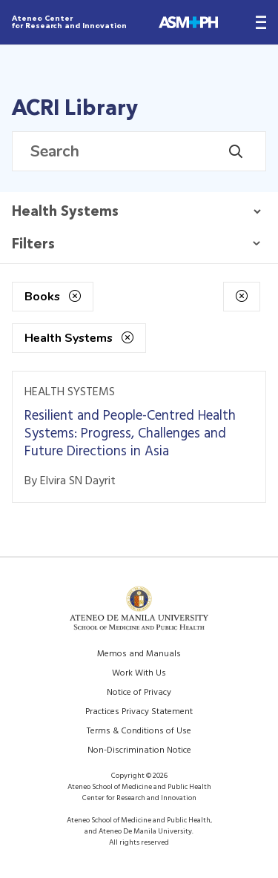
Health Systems (78, 338)
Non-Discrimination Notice (139, 750)
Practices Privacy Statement (139, 711)
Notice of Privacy (139, 692)
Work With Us (139, 673)
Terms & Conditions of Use (139, 731)
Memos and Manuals (139, 654)
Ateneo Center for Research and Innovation (69, 22)
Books (52, 296)
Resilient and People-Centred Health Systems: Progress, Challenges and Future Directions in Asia (130, 434)
